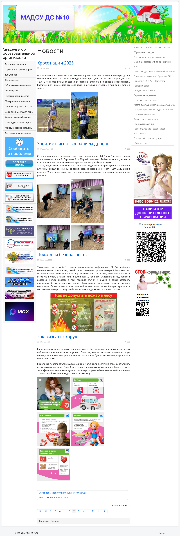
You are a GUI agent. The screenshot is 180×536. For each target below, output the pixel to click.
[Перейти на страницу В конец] (104, 511)
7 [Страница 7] (74, 511)
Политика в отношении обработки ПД (152, 76)
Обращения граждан (144, 52)
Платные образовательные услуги (20, 106)
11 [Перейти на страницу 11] (93, 511)
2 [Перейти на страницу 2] (50, 511)
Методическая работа (144, 90)
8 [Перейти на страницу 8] (78, 511)
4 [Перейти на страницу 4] (59, 511)
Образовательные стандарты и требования (20, 85)
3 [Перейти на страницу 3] (55, 511)
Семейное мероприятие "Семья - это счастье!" (62, 492)
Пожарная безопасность (62, 254)
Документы (11, 74)
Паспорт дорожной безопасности (150, 128)
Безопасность (140, 133)
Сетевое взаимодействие (158, 47)
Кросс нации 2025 (55, 63)
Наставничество (141, 85)
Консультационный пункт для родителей (153, 109)
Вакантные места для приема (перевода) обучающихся (20, 111)
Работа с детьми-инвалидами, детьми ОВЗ (154, 104)
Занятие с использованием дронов (73, 143)
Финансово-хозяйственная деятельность (20, 117)
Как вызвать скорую (57, 336)
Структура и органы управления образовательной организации (20, 69)
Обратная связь (141, 143)
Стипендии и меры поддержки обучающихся (20, 122)
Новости (138, 47)
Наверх (161, 533)
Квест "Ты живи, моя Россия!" (54, 497)
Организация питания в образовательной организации (20, 133)
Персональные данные (145, 95)
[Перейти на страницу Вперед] (99, 511)
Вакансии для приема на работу (149, 57)
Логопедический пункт (145, 114)
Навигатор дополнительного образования (154, 71)
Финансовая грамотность (146, 119)
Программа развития (144, 123)
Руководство (11, 90)
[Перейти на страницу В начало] (40, 511)
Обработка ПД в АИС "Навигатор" (150, 80)
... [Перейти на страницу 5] (65, 511)
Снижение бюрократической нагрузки (152, 61)
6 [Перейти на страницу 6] (69, 511)
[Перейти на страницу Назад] (46, 511)
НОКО (136, 66)
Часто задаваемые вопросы (147, 100)
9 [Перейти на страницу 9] (83, 511)
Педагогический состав (17, 95)
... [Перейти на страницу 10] (88, 511)
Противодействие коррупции (148, 138)
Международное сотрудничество (20, 127)
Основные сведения (15, 64)
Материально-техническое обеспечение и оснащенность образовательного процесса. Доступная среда (20, 101)
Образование (12, 80)
